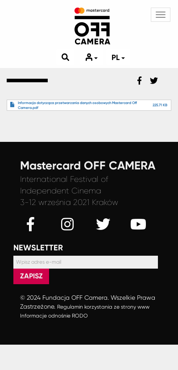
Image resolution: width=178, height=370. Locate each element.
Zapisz (31, 276)
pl (118, 57)
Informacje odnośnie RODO (54, 316)
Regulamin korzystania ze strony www (103, 307)
